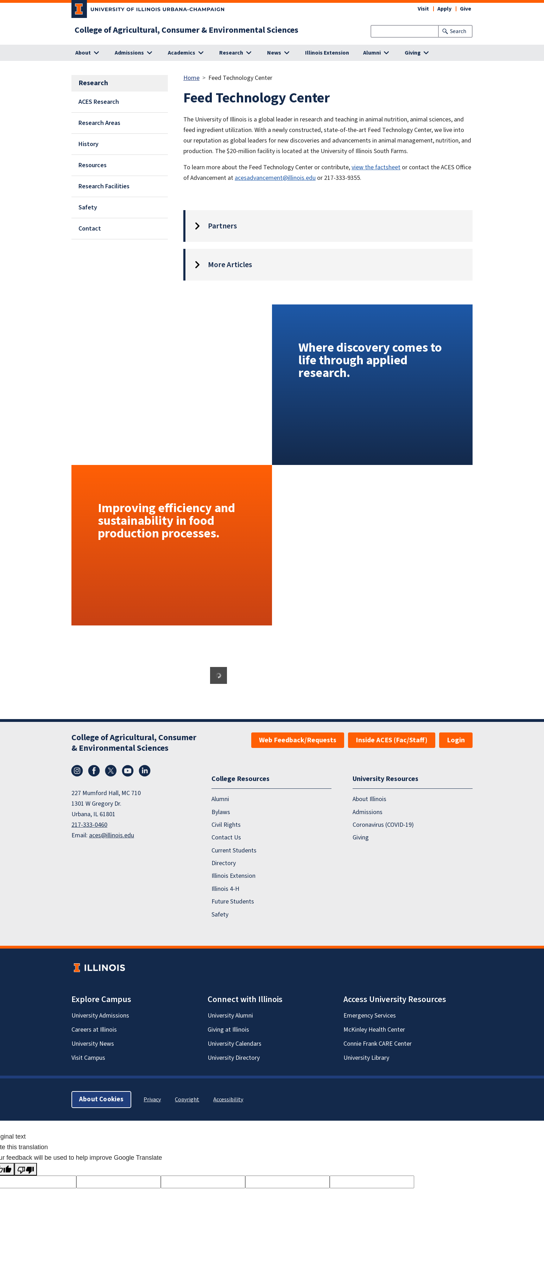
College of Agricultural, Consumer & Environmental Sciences (186, 30)
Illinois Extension (327, 53)
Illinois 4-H (225, 888)
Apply (444, 9)
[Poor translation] (25, 1169)
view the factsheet (376, 167)
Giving (361, 837)
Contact (89, 228)
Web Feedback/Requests (297, 740)
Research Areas (99, 123)
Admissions (367, 812)
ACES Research (98, 101)
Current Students (234, 850)
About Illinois (369, 799)
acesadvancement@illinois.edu (275, 178)
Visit (423, 9)
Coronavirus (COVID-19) (383, 824)
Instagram (77, 771)
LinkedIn (144, 771)
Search (458, 31)
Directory (223, 863)
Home (191, 78)
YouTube (127, 771)
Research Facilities (103, 186)
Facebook (94, 771)
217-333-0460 (89, 824)
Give (465, 9)
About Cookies (101, 1099)
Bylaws (220, 812)
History (88, 144)
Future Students (232, 901)
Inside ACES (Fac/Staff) (392, 740)
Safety (87, 207)
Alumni (220, 799)
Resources (92, 165)
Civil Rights (226, 824)
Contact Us (226, 837)
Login (456, 740)
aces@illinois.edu (111, 835)
